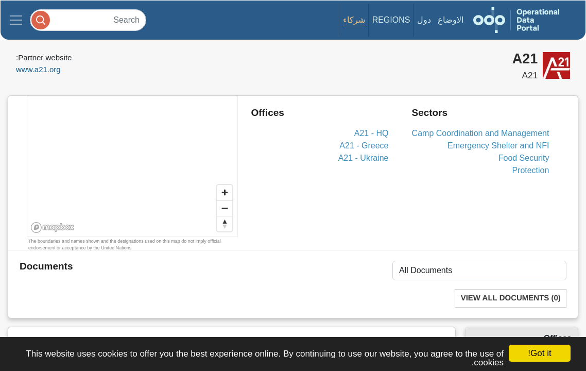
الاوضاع (450, 19)
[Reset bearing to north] (224, 223)
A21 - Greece (363, 145)
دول (424, 19)
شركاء (354, 19)
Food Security (523, 158)
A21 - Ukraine (363, 158)
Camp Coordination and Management (480, 133)
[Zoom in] (224, 192)
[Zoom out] (224, 208)
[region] (132, 167)
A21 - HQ (371, 133)
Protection (530, 170)
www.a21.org (38, 69)
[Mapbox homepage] (53, 227)
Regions (391, 19)
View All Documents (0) (511, 298)
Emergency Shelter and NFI (498, 145)
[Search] (88, 19)
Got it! (539, 353)
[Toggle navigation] (16, 20)
